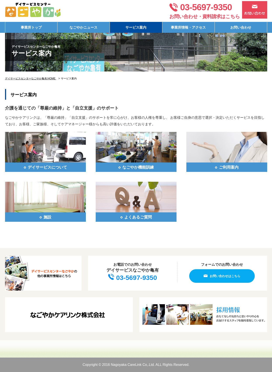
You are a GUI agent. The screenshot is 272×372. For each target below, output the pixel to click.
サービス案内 (135, 27)
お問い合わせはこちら (222, 276)
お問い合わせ (240, 27)
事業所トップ (31, 27)
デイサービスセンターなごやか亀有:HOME (30, 78)
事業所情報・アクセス (188, 27)
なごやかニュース (83, 27)
